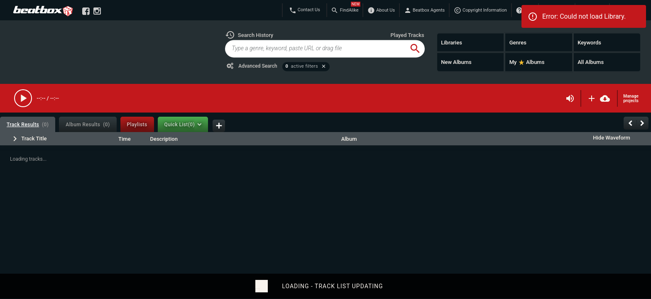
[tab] (27, 124)
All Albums (591, 62)
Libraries (451, 42)
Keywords (589, 42)
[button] (249, 35)
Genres (517, 42)
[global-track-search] (315, 48)
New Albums (456, 62)
